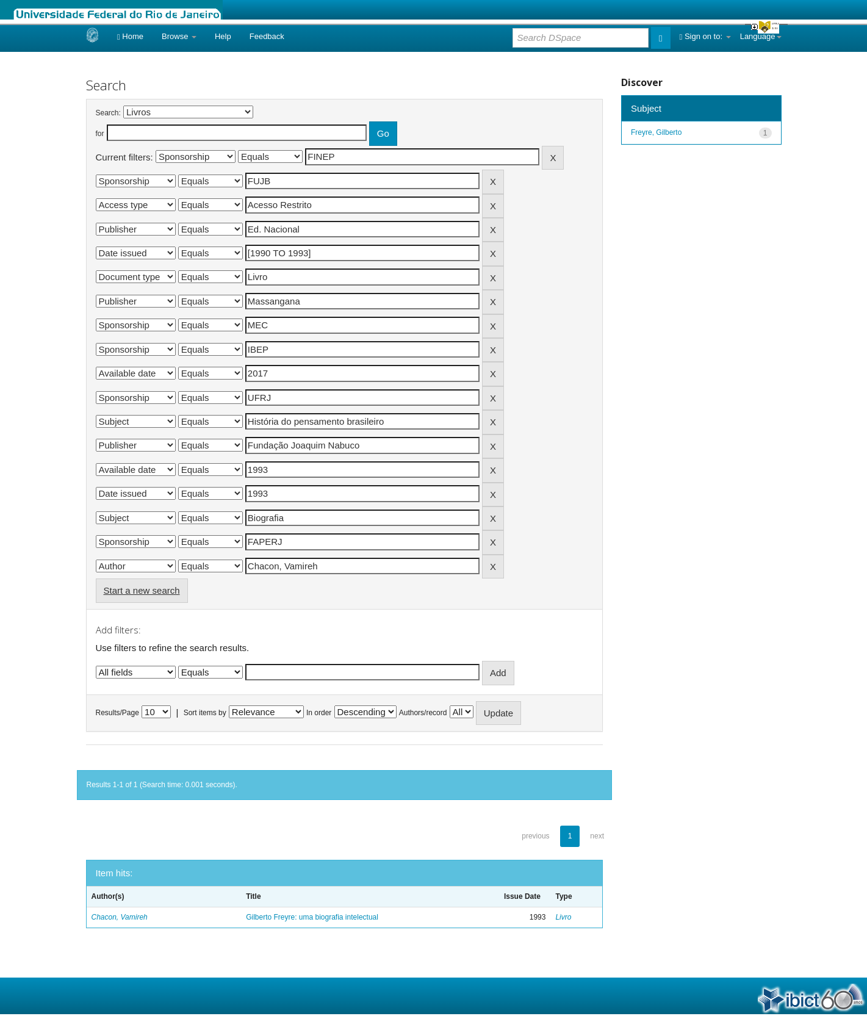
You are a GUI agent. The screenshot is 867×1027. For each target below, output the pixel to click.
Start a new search (142, 590)
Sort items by (205, 712)
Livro (563, 917)
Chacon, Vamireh (120, 917)
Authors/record (423, 712)
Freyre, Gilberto (656, 132)
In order (318, 712)
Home (130, 36)
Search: (108, 113)
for (100, 133)
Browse (179, 36)
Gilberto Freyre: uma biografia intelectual (312, 917)
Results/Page (117, 712)
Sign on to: (705, 36)
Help (223, 36)
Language (761, 36)
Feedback (267, 36)
